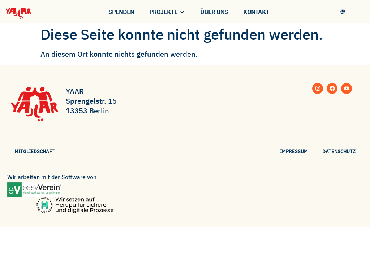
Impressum (294, 151)
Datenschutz (339, 151)
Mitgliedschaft (34, 151)
